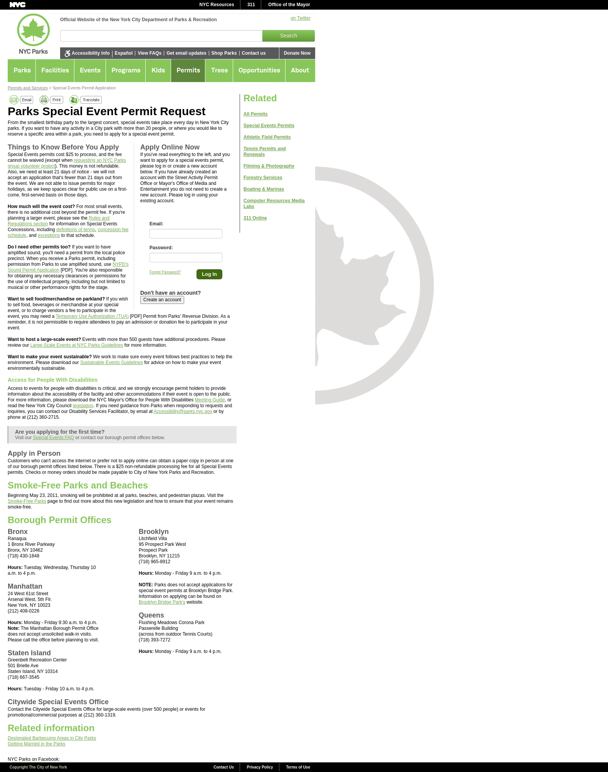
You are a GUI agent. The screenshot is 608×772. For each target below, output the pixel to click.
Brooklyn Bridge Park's (162, 602)
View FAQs (149, 53)
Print (52, 100)
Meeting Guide (210, 400)
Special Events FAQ (53, 437)
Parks (22, 70)
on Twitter (301, 18)
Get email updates (186, 53)
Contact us (254, 53)
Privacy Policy (260, 767)
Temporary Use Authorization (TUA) (92, 316)
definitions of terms (75, 229)
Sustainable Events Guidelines (111, 362)
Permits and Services (28, 88)
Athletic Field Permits (267, 137)
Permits (188, 70)
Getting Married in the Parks (36, 744)
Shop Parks (224, 53)
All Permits (256, 114)
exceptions (49, 235)
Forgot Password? (165, 272)
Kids (158, 70)
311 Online (255, 218)
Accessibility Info (91, 53)
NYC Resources (217, 4)
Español (124, 53)
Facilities (55, 70)
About (300, 70)
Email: (156, 224)
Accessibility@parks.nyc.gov (183, 411)
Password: (161, 247)
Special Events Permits (269, 125)
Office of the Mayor (289, 4)
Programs (126, 70)
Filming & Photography (269, 166)
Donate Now (297, 53)
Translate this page (86, 100)
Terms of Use (298, 767)
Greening (219, 70)
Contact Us (223, 767)
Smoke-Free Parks (27, 501)
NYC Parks (30, 33)
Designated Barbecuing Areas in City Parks (52, 738)
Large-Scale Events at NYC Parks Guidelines (76, 345)
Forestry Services (263, 177)
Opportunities (259, 70)
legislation (83, 405)
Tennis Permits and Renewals (265, 151)
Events (90, 70)
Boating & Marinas (264, 189)
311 (251, 4)
